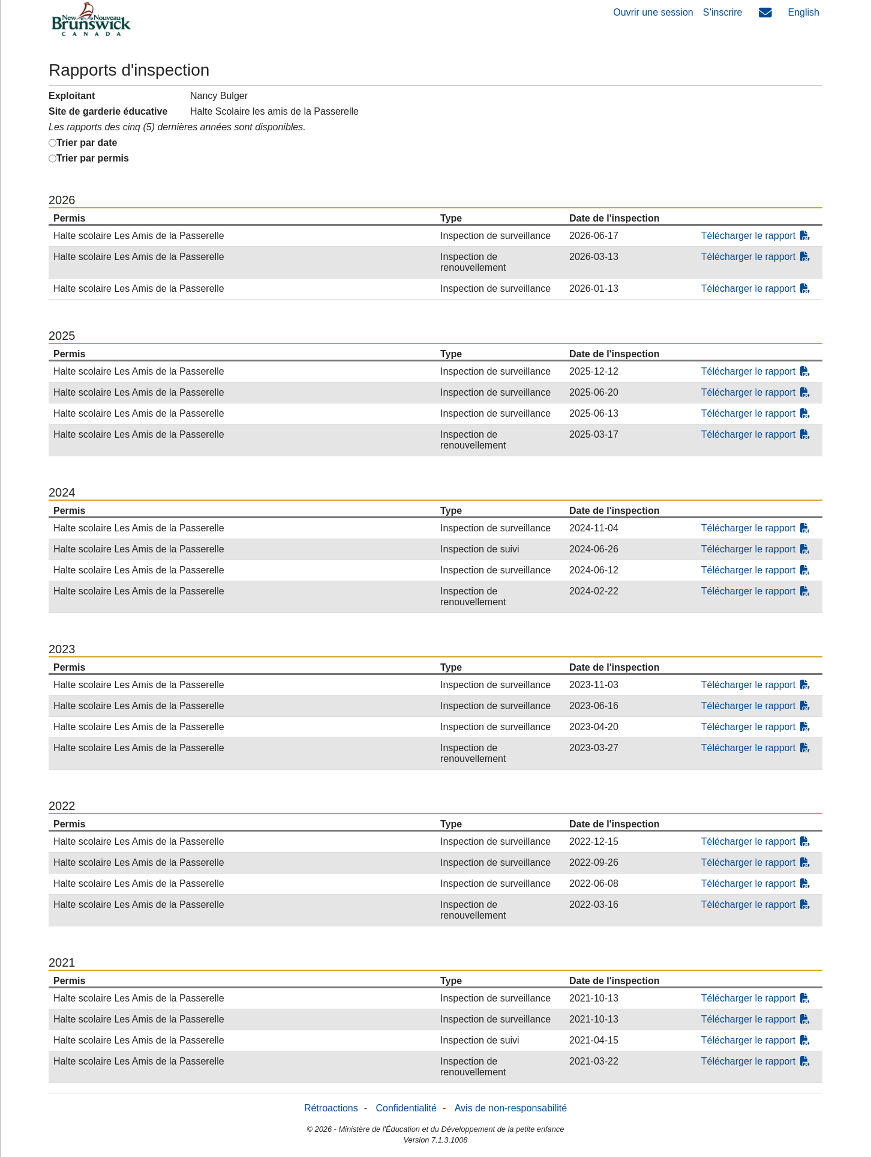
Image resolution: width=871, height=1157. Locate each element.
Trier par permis (92, 158)
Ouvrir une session (653, 12)
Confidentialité (406, 1108)
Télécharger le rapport (755, 236)
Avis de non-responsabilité (511, 1108)
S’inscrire (723, 12)
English (803, 12)
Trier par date (86, 142)
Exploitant (72, 96)
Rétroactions (331, 1108)
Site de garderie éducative (108, 111)
